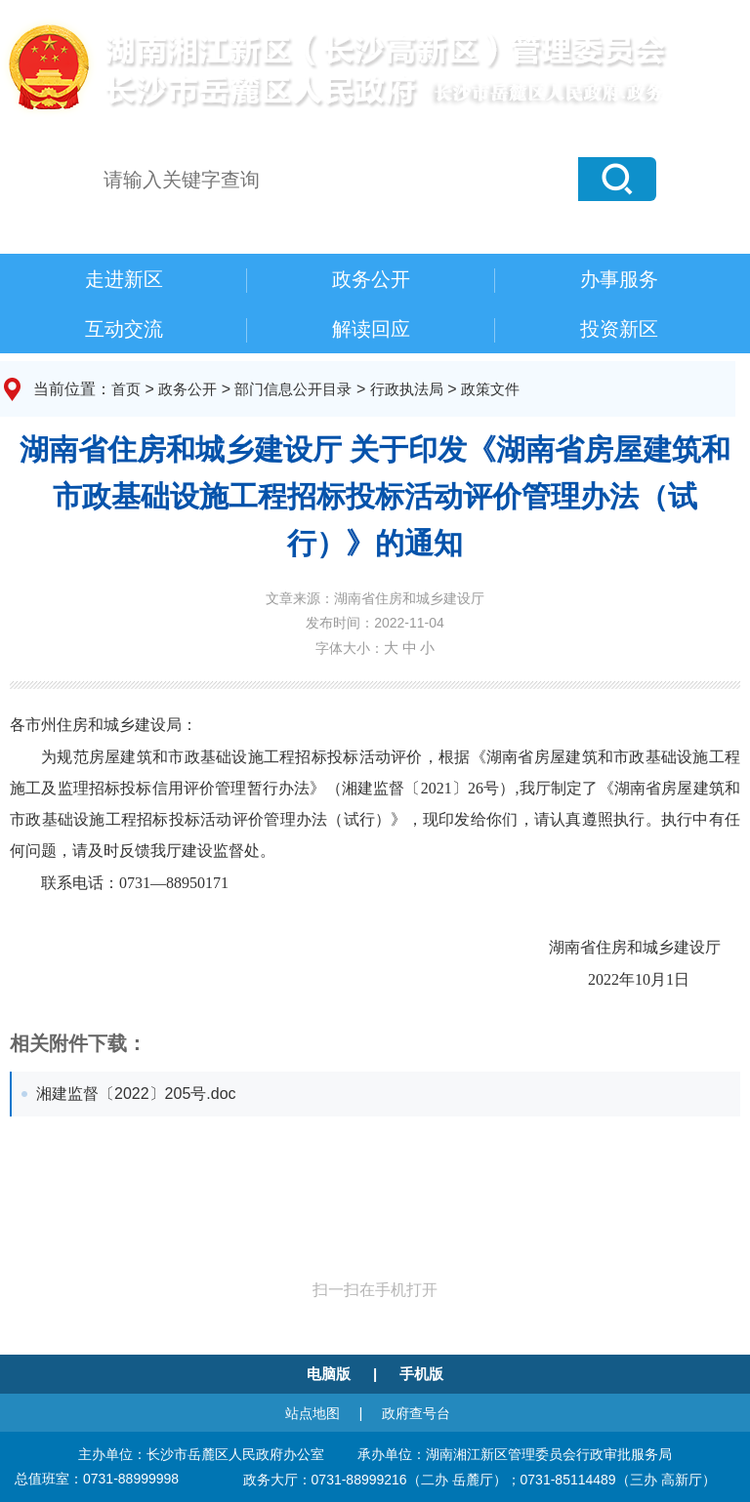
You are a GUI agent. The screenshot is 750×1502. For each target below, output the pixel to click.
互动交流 (124, 329)
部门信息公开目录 (293, 389)
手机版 (421, 1373)
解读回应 (371, 329)
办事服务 (619, 279)
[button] (617, 179)
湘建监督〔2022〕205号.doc (136, 1093)
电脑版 (329, 1373)
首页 (126, 389)
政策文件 (490, 389)
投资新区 (619, 329)
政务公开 (371, 279)
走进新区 (124, 279)
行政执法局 (406, 389)
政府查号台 (416, 1413)
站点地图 (312, 1413)
